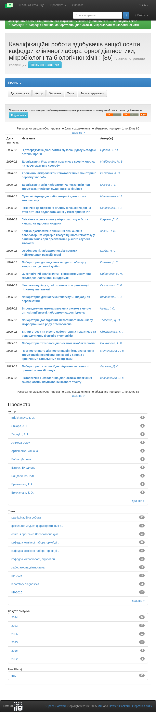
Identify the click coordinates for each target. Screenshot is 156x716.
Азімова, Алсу (20, 442)
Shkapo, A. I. (19, 426)
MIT (100, 706)
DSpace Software (55, 706)
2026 (14, 634)
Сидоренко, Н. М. (111, 273)
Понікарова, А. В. (111, 343)
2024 (14, 617)
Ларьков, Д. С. (109, 366)
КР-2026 (16, 575)
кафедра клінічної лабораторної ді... (35, 542)
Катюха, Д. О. (109, 262)
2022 (14, 659)
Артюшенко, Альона (24, 451)
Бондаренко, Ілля (23, 476)
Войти (141, 15)
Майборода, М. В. (112, 161)
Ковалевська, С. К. (112, 378)
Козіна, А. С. (108, 250)
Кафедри (18, 25)
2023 (14, 625)
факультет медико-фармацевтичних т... (37, 525)
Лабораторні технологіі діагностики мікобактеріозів (58, 343)
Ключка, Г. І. (108, 184)
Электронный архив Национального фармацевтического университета (58, 21)
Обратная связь (142, 706)
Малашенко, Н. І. (111, 196)
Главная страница (31, 5)
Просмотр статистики (45, 64)
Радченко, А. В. (110, 173)
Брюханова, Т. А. (22, 484)
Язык (143, 5)
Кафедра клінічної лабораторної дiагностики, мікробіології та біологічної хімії (84, 25)
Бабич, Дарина (21, 459)
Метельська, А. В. (112, 350)
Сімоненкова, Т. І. (111, 331)
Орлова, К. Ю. (109, 150)
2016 (14, 650)
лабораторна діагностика (27, 567)
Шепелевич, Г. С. (111, 297)
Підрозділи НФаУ (125, 21)
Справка (77, 5)
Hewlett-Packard (119, 706)
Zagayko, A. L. (20, 434)
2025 (14, 642)
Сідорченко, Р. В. (111, 207)
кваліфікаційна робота (26, 517)
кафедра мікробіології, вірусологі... (34, 559)
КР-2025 (16, 592)
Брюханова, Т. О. (22, 492)
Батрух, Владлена (23, 467)
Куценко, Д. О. (109, 219)
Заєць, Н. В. (108, 231)
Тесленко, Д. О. (110, 320)
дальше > (78, 132)
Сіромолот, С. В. (111, 285)
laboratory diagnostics (25, 584)
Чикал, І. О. (107, 308)
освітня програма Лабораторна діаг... (35, 534)
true (13, 675)
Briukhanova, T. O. (23, 417)
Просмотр (58, 5)
